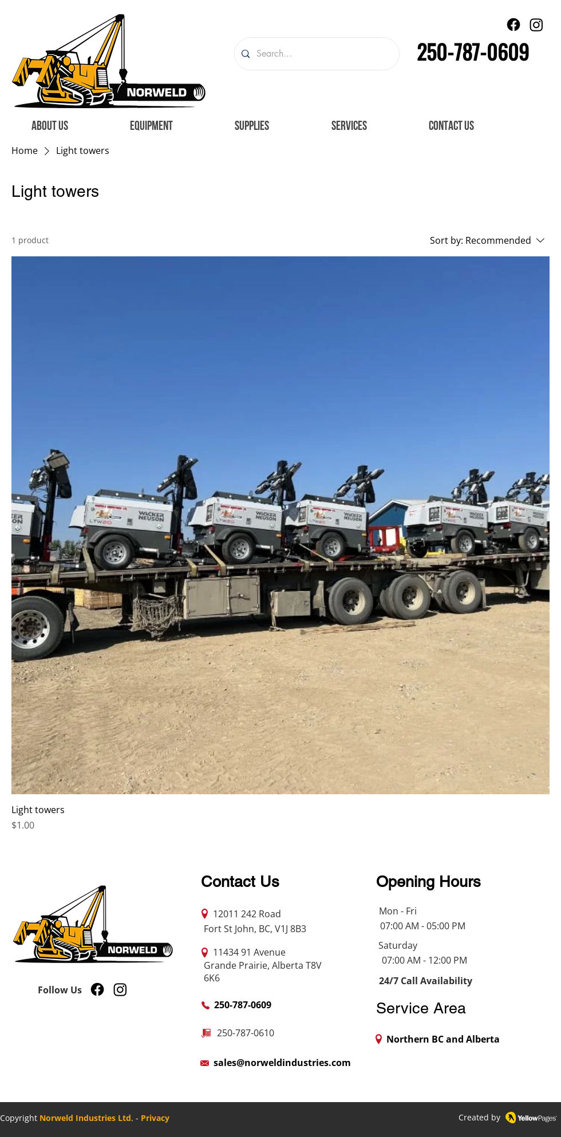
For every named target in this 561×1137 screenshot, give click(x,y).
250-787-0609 (473, 51)
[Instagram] (536, 24)
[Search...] (315, 54)
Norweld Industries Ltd (85, 1117)
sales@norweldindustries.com (282, 1062)
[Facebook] (513, 24)
